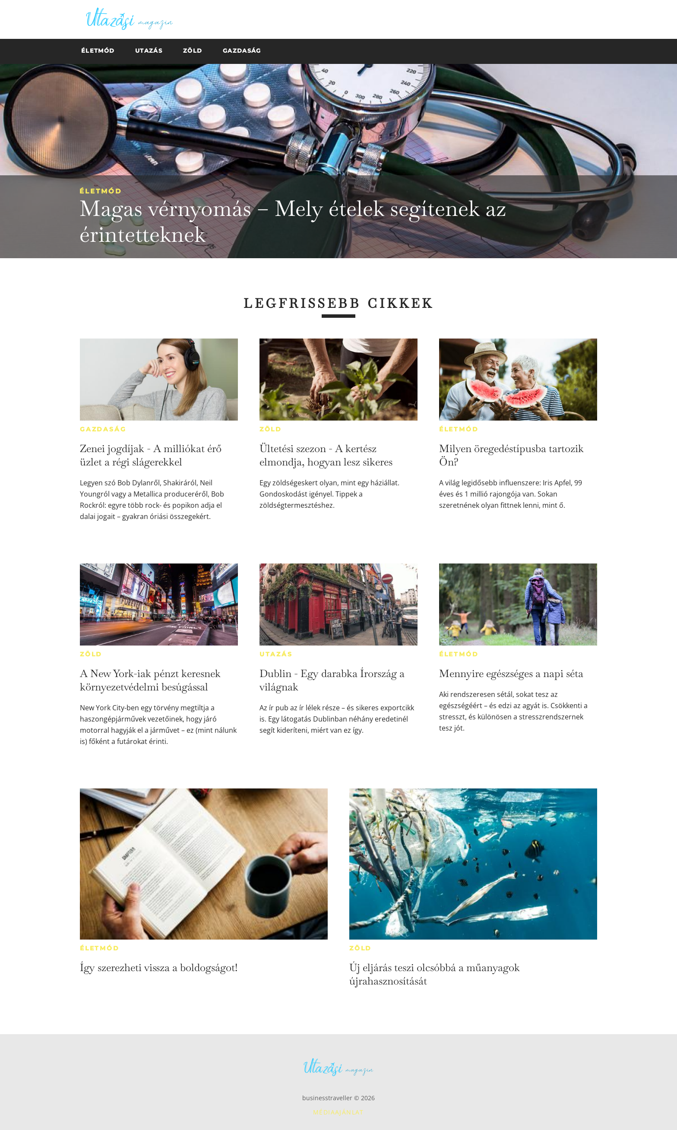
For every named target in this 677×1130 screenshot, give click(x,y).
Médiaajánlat (338, 1112)
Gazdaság (103, 429)
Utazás (276, 654)
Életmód (100, 191)
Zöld (270, 429)
